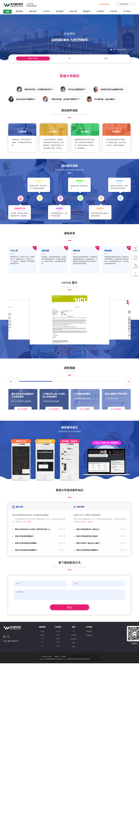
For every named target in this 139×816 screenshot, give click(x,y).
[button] (59, 352)
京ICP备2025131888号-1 (47, 656)
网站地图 (63, 656)
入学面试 (73, 635)
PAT (58, 646)
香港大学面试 (121, 49)
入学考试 (46, 11)
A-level (42, 631)
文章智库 (100, 11)
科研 (73, 643)
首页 (7, 12)
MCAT (58, 635)
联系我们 (89, 635)
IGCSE (42, 635)
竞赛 (73, 646)
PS (73, 631)
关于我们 (127, 11)
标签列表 (57, 656)
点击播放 (24, 409)
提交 (69, 607)
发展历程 (89, 631)
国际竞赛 (32, 11)
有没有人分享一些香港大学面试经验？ (87, 515)
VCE (42, 642)
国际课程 (19, 11)
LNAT (58, 638)
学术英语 (73, 639)
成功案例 (59, 11)
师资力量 (73, 11)
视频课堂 (86, 11)
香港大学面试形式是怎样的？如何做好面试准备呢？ (31, 515)
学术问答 (113, 11)
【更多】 (29, 522)
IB (69, 58)
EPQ (106, 58)
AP (42, 638)
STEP (58, 642)
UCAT (58, 631)
